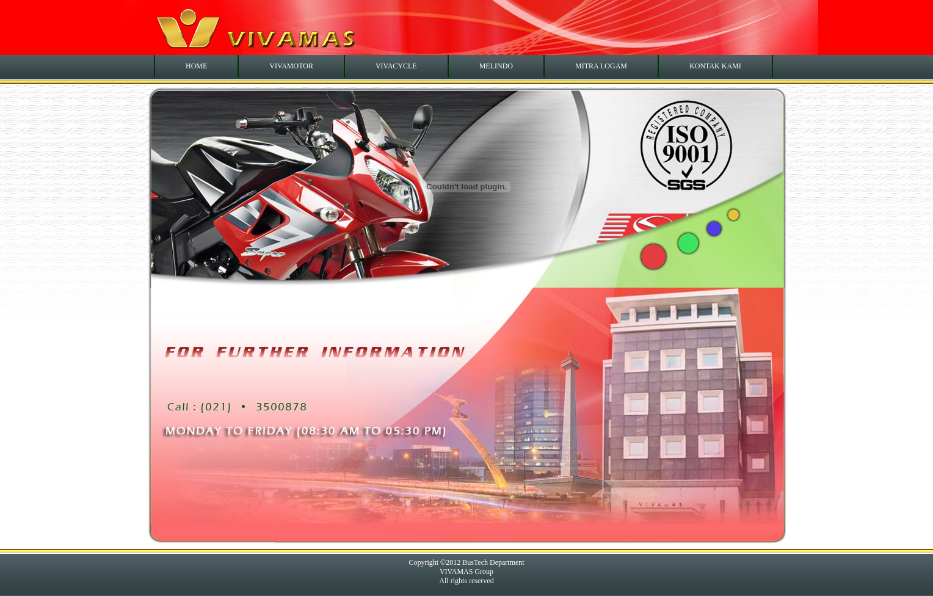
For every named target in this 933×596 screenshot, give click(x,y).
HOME (196, 66)
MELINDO (496, 66)
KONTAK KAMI (715, 66)
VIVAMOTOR (291, 66)
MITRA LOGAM (601, 66)
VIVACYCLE (396, 66)
